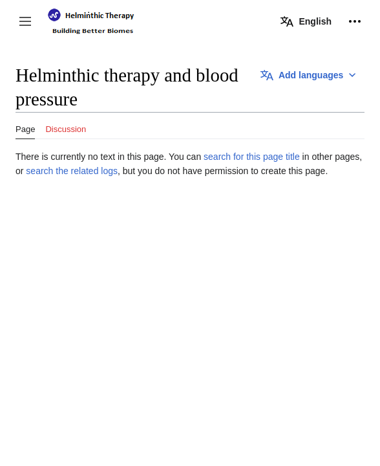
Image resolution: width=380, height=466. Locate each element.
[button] (25, 21)
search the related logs (72, 171)
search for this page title (252, 156)
